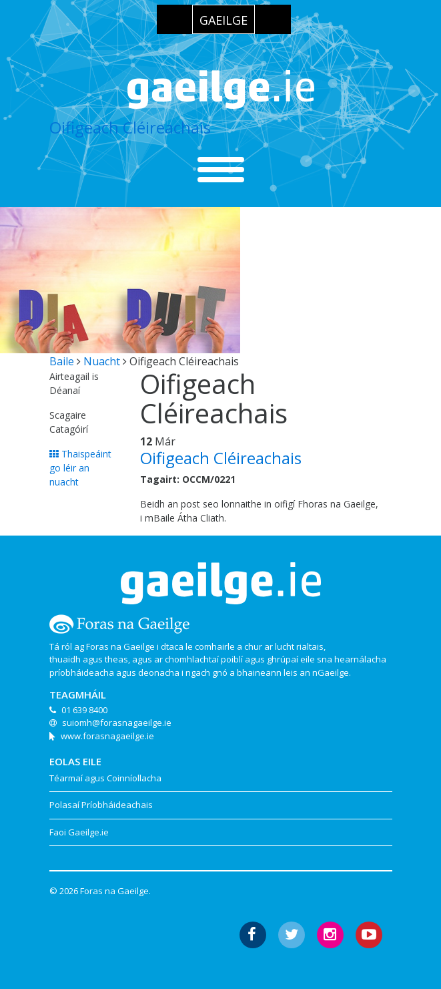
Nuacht (101, 361)
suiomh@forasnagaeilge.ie (116, 723)
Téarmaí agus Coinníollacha (105, 778)
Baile (61, 361)
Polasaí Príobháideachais (101, 805)
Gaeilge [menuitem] (223, 20)
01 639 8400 (84, 710)
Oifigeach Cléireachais (130, 127)
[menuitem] (223, 19)
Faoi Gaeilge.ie (79, 832)
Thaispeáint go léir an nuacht (80, 467)
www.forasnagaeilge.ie (107, 736)
